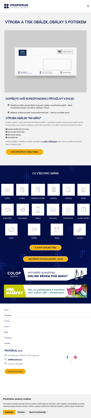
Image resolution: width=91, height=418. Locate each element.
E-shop (7, 321)
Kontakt (7, 343)
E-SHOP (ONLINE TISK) (45, 247)
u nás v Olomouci (50, 141)
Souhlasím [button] (9, 412)
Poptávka (8, 338)
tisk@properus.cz (13, 359)
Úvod (6, 310)
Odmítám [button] (21, 412)
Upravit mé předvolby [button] (37, 412)
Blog (6, 332)
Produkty (7, 315)
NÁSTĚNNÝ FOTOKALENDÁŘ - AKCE (45, 259)
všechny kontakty (15, 371)
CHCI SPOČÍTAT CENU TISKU (24, 152)
